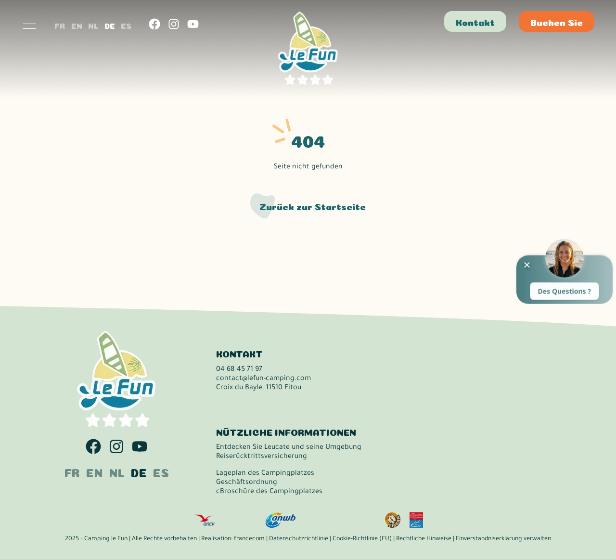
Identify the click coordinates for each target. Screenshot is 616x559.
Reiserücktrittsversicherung (261, 457)
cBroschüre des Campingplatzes (269, 492)
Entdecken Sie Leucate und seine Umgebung (288, 448)
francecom (249, 539)
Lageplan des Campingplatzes (265, 474)
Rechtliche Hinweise (423, 539)
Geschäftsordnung (246, 483)
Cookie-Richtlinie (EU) (362, 539)
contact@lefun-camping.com (263, 379)
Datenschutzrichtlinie (298, 539)
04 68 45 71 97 (239, 370)
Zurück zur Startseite (312, 205)
